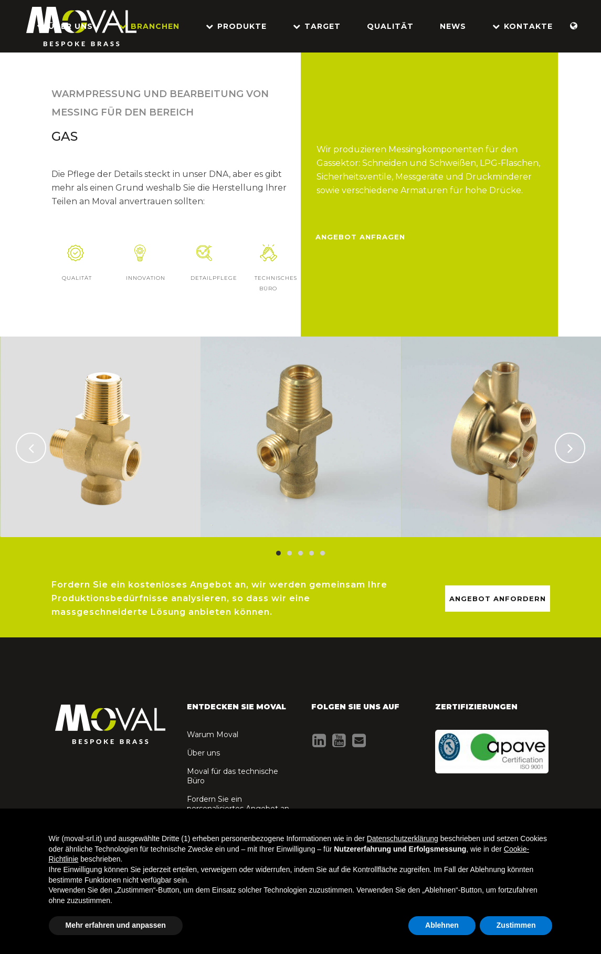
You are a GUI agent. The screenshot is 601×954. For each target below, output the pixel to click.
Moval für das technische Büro (232, 776)
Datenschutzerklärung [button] (402, 838)
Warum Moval (212, 734)
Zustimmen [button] (516, 925)
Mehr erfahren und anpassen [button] (116, 925)
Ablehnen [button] (442, 925)
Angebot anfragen (360, 237)
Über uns (203, 753)
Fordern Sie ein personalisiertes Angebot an (238, 803)
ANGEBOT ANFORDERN (497, 598)
